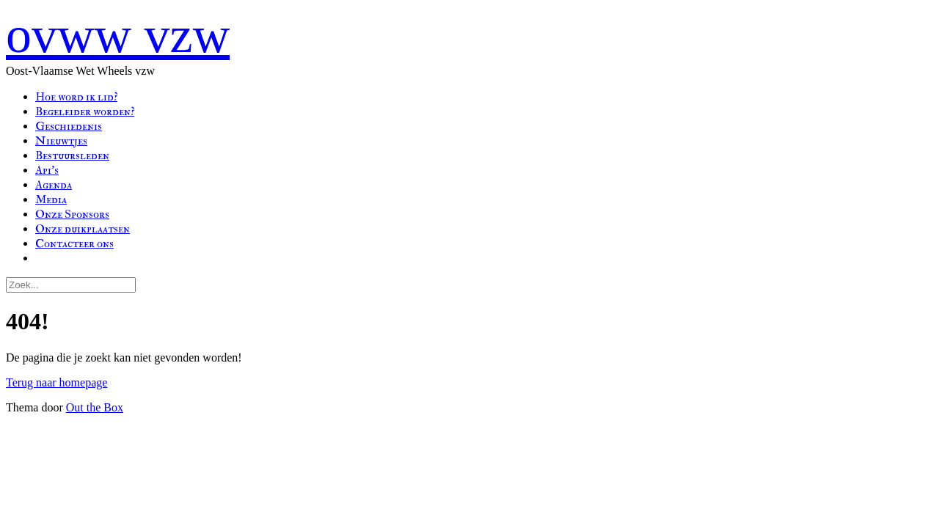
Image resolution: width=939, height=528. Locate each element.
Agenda (53, 184)
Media (51, 199)
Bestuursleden (72, 155)
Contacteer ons (74, 243)
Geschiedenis (68, 126)
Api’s (47, 170)
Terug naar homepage (56, 382)
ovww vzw (118, 35)
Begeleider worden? (84, 111)
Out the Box (94, 407)
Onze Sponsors (72, 214)
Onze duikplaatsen (82, 228)
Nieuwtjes (61, 140)
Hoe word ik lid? (76, 96)
